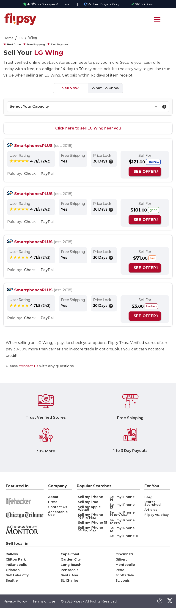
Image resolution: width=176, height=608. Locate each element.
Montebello (125, 564)
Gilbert (121, 559)
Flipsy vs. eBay (156, 515)
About (53, 497)
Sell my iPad (88, 502)
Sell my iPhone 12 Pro (122, 521)
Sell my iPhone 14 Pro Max (90, 528)
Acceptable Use (58, 513)
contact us (28, 366)
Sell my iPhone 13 (122, 506)
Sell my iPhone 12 (122, 529)
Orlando (13, 570)
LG (21, 38)
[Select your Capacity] (83, 107)
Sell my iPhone (90, 497)
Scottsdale (125, 575)
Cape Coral (70, 554)
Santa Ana (69, 575)
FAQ (147, 497)
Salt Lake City (17, 575)
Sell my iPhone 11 (124, 536)
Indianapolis (16, 564)
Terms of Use (44, 601)
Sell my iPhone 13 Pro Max (122, 513)
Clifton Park (16, 559)
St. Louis (123, 580)
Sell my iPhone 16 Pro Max (90, 516)
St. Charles (70, 580)
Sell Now (70, 88)
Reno (120, 570)
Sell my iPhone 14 (122, 498)
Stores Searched (152, 503)
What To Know (105, 88)
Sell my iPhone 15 (92, 522)
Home (8, 38)
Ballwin (12, 554)
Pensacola (70, 570)
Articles (150, 510)
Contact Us (57, 507)
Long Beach (71, 564)
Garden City (71, 559)
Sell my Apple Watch (89, 508)
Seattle (12, 580)
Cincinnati (124, 554)
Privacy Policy (15, 601)
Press (53, 502)
